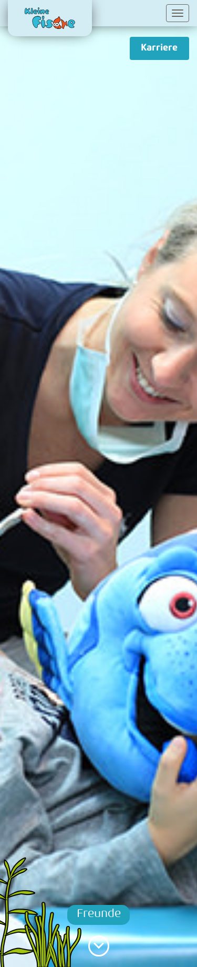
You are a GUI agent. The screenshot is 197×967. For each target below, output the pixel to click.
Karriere (159, 48)
